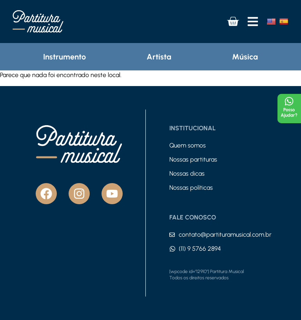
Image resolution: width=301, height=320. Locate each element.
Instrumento (64, 56)
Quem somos (187, 145)
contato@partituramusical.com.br (225, 234)
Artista (159, 56)
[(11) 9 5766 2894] (172, 249)
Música (245, 56)
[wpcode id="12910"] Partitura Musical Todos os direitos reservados (206, 274)
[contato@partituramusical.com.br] (172, 234)
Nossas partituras (193, 159)
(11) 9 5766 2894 (200, 248)
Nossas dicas (187, 173)
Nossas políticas (191, 187)
